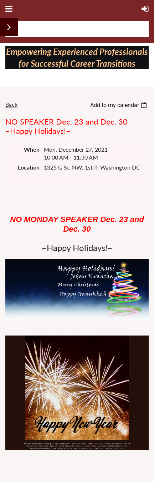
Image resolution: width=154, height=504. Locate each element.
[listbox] (119, 105)
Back (11, 104)
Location (29, 167)
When (32, 149)
